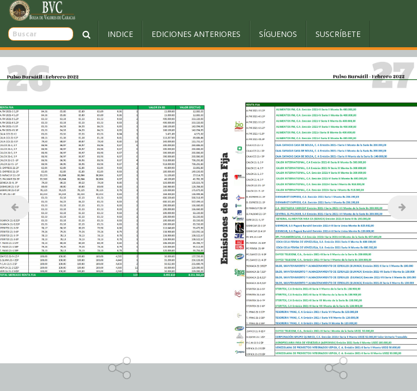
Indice (93, 34)
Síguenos (251, 34)
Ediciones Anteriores (168, 34)
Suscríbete (310, 34)
